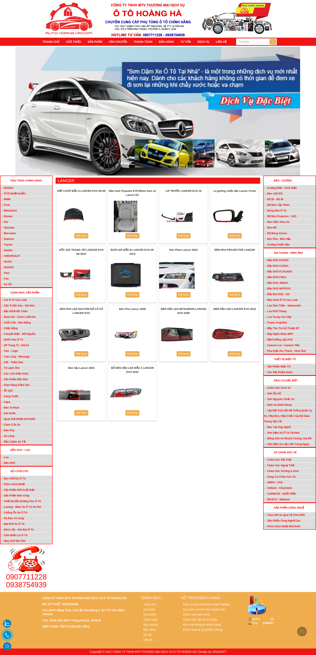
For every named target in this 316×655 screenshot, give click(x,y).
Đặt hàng (81, 235)
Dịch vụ (203, 41)
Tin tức (147, 634)
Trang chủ (51, 41)
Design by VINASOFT (212, 651)
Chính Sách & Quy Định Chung (202, 629)
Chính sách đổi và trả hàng (200, 619)
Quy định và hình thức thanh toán (204, 609)
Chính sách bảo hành (196, 614)
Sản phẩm (95, 41)
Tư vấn (185, 41)
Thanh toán (143, 41)
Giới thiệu (73, 41)
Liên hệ (221, 41)
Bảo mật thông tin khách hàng (202, 624)
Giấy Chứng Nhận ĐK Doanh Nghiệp (206, 604)
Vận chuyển (118, 41)
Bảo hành (166, 41)
